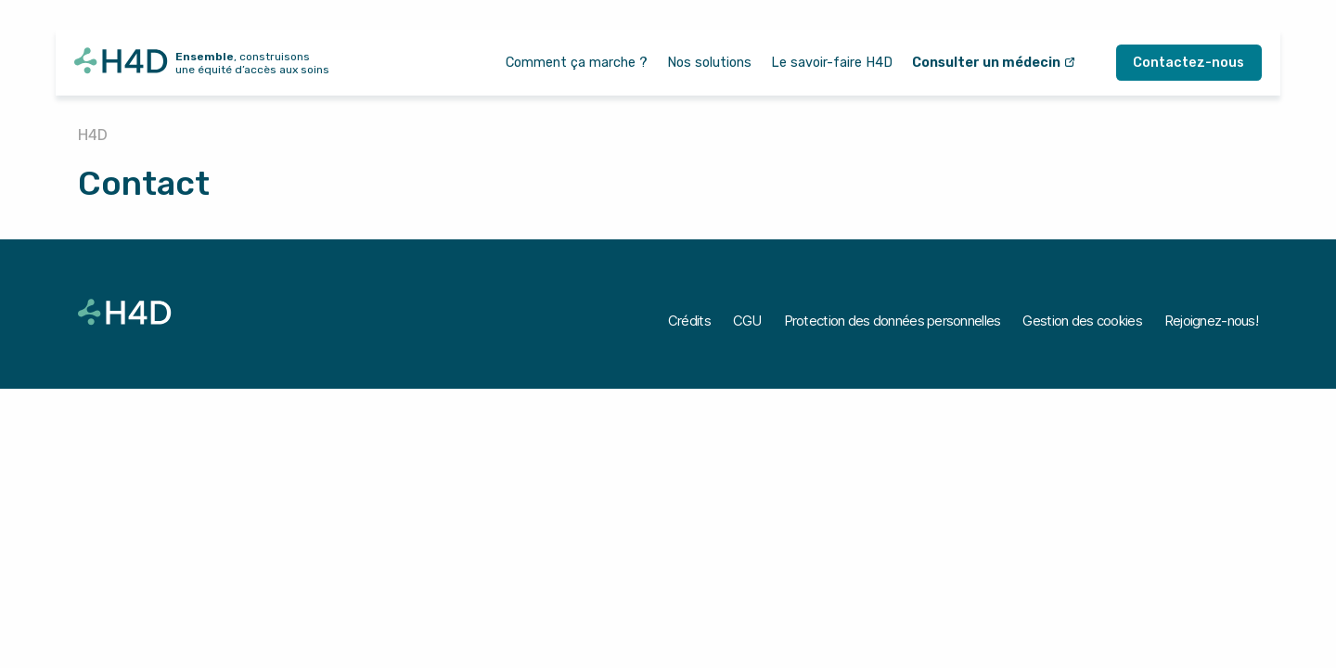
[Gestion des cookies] (1081, 321)
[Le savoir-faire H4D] (832, 63)
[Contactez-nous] (1189, 63)
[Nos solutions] (709, 63)
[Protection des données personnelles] (892, 321)
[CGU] (747, 321)
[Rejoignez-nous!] (1211, 321)
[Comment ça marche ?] (577, 63)
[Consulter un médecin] (993, 63)
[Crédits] (689, 321)
